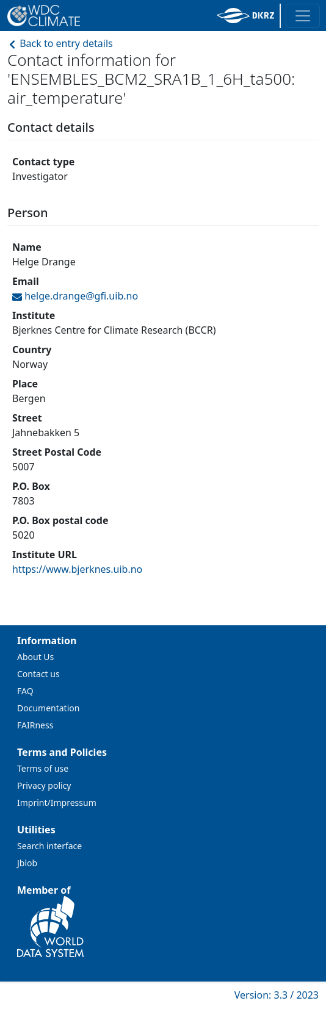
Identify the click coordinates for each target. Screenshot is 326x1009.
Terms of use (42, 768)
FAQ (25, 691)
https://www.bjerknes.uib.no (77, 569)
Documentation (48, 708)
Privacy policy (44, 785)
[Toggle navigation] (303, 16)
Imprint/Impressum (56, 802)
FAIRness (35, 725)
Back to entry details (60, 43)
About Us (35, 656)
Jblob (27, 863)
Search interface (49, 846)
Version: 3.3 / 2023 (276, 995)
